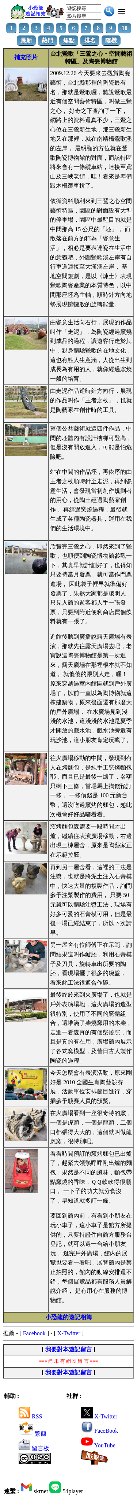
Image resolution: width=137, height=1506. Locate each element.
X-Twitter (68, 1333)
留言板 (34, 1448)
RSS (30, 1416)
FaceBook (99, 1431)
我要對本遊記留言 (68, 1349)
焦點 (69, 40)
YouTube (98, 1445)
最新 (26, 40)
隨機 (111, 40)
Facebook (34, 1333)
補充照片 (26, 57)
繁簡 (32, 1434)
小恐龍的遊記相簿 (68, 1317)
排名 (90, 40)
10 (125, 28)
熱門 (47, 40)
